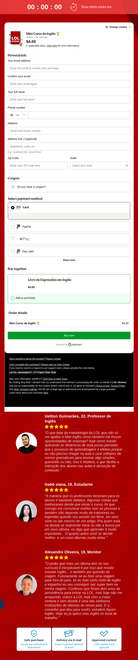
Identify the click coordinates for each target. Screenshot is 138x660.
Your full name (16, 92)
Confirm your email (19, 76)
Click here (52, 45)
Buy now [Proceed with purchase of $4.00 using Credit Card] (69, 335)
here (45, 392)
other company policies (25, 389)
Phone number (16, 107)
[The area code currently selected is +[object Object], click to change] (18, 115)
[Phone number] (79, 115)
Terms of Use (102, 385)
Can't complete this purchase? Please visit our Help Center (39, 364)
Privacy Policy (118, 385)
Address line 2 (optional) (22, 138)
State (73, 158)
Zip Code (13, 158)
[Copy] (32, 372)
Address (13, 123)
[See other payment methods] (69, 260)
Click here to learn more (55, 379)
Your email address (19, 60)
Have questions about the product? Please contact (35, 358)
